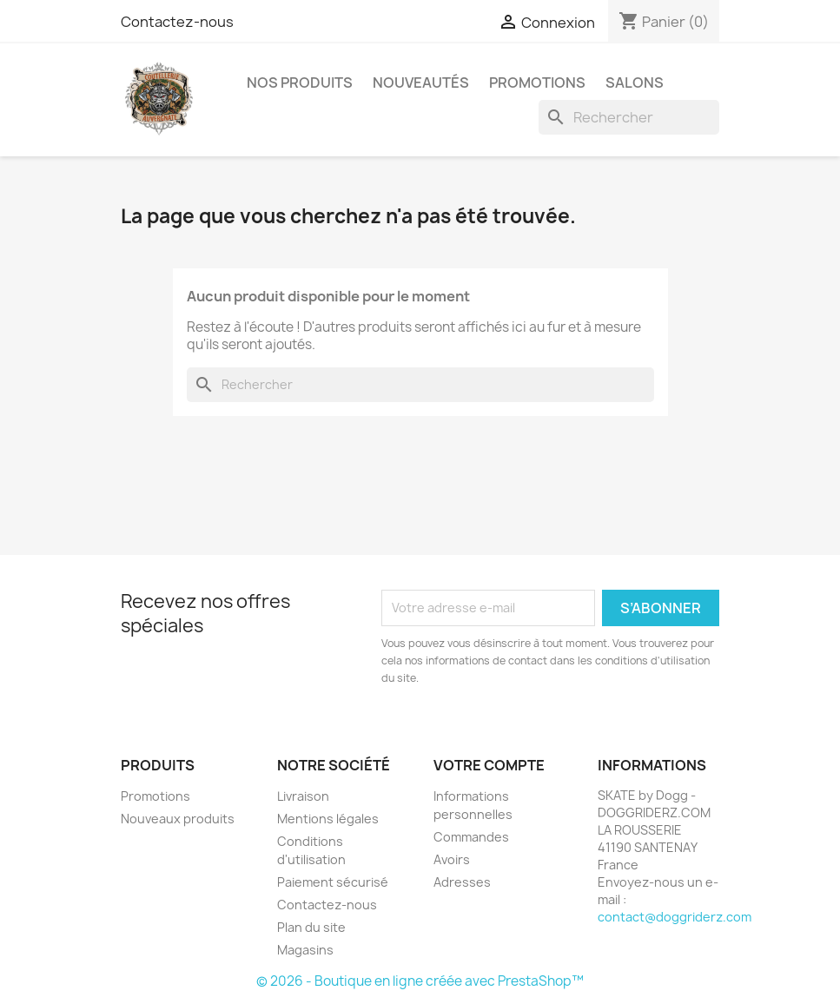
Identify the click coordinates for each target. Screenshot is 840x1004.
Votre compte (489, 765)
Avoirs (451, 859)
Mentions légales (328, 818)
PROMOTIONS (537, 82)
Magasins (305, 949)
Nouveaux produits (178, 818)
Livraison (303, 796)
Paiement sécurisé (332, 882)
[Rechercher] (629, 117)
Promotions (155, 796)
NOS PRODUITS (300, 82)
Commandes (471, 837)
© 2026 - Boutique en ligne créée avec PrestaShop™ (420, 981)
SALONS (634, 82)
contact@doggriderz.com (674, 916)
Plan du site (311, 927)
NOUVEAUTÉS (421, 82)
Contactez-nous (177, 21)
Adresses (462, 882)
